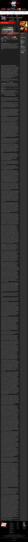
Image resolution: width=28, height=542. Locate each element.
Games (18, 524)
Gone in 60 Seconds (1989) (12, 526)
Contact (14, 13)
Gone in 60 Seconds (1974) (12, 528)
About (18, 523)
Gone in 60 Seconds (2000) (12, 524)
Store (18, 525)
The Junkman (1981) (12, 530)
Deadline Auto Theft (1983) (12, 532)
